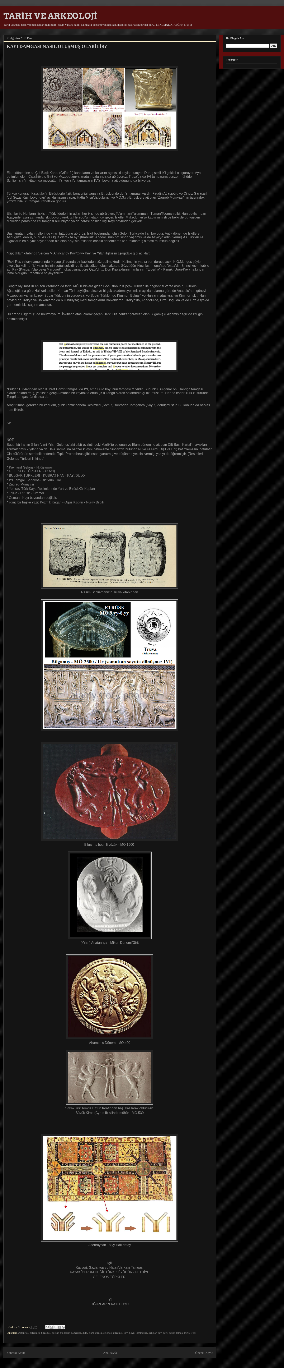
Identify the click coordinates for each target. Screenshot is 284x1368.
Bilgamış (27, 314)
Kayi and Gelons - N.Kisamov (31, 467)
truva (187, 1332)
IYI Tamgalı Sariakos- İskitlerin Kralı (35, 480)
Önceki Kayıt (204, 1352)
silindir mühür (119, 1113)
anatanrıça (23, 1332)
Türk (193, 1332)
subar (172, 1332)
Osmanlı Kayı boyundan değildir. (33, 497)
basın (179, 286)
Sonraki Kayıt (16, 1352)
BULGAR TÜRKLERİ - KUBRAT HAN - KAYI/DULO (47, 475)
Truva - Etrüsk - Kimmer (26, 493)
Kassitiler (38, 193)
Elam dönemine (18, 173)
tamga (179, 1332)
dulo (84, 1332)
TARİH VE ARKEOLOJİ (50, 16)
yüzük (113, 844)
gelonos (107, 1332)
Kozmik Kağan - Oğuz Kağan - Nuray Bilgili (72, 502)
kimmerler (141, 1332)
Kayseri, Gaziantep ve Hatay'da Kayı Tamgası (110, 1267)
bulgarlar (65, 1332)
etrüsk (98, 1332)
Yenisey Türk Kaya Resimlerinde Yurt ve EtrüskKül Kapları (52, 488)
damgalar (76, 1332)
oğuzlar (152, 1332)
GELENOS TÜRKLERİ (110, 1277)
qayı (165, 1332)
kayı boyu (129, 1332)
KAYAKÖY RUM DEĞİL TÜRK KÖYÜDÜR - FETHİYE (110, 1272)
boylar (55, 1332)
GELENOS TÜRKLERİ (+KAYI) (32, 471)
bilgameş (35, 1332)
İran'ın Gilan (30, 444)
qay (160, 1332)
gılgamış (117, 1332)
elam (91, 1332)
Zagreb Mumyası (21, 484)
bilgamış (46, 1332)
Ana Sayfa (110, 1352)
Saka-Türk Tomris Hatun (83, 1108)
